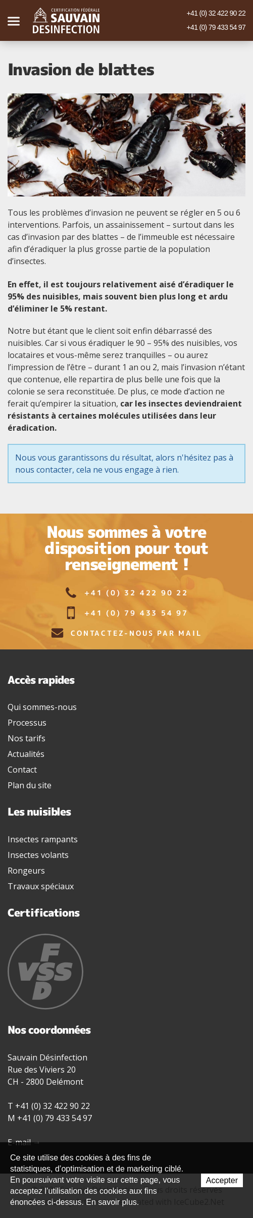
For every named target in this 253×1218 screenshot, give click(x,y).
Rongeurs (26, 870)
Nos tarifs (26, 738)
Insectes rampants (43, 839)
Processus (27, 722)
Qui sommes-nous (42, 707)
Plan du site (30, 785)
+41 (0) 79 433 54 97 (216, 27)
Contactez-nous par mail (126, 633)
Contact (22, 769)
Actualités (26, 753)
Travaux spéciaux (41, 886)
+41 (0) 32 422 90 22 (216, 13)
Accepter (222, 1180)
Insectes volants (38, 854)
